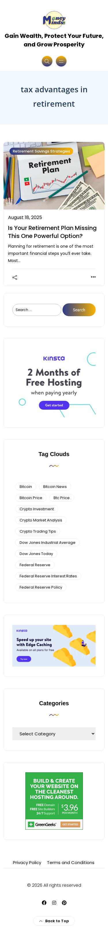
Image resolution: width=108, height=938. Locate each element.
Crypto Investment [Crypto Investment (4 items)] (37, 509)
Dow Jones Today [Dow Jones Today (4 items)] (36, 553)
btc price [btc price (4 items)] (62, 498)
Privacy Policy (27, 862)
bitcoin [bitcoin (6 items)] (26, 486)
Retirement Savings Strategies (41, 151)
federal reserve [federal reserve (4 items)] (35, 565)
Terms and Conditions (70, 862)
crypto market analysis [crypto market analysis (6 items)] (41, 520)
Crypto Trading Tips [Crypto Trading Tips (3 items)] (38, 531)
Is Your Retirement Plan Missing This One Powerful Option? (52, 232)
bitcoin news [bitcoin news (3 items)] (55, 486)
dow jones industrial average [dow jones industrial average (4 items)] (47, 542)
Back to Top (54, 921)
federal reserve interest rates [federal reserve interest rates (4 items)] (48, 576)
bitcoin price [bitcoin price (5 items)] (31, 498)
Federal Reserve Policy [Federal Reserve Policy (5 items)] (41, 587)
